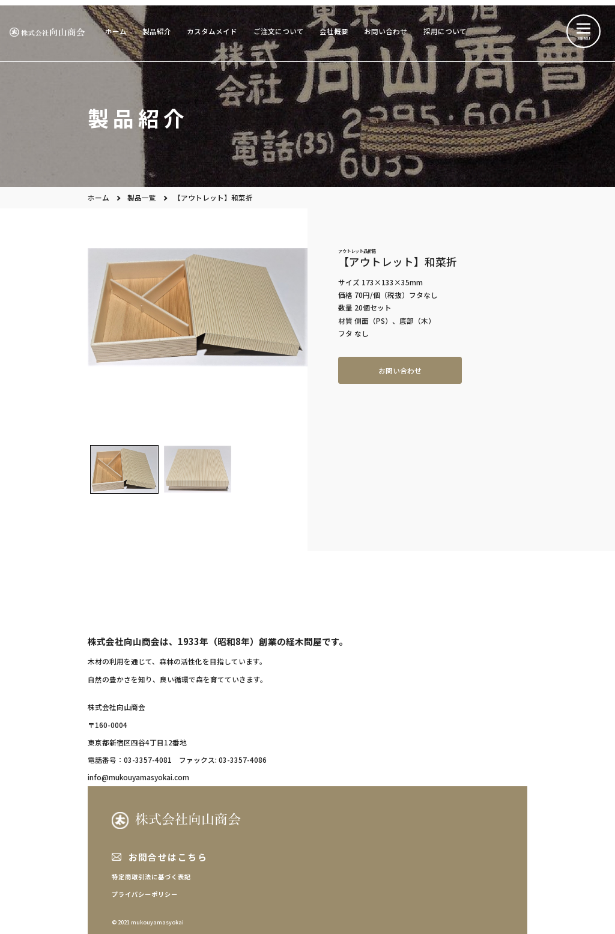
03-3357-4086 (243, 759)
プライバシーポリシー (145, 894)
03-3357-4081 (148, 759)
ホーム (116, 31)
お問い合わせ (385, 31)
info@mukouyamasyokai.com (138, 777)
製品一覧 (141, 197)
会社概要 (334, 31)
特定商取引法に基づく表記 (151, 876)
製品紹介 (156, 31)
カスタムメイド (212, 31)
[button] (124, 469)
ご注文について (278, 31)
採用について (445, 31)
